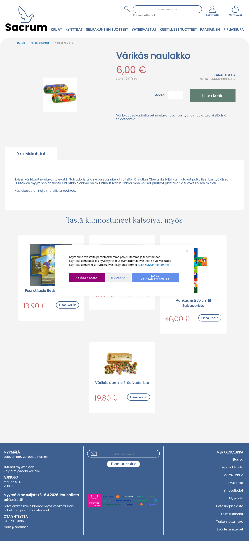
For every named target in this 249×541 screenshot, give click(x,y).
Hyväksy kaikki (87, 277)
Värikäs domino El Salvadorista (122, 382)
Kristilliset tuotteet (40, 42)
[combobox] (167, 9)
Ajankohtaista (232, 467)
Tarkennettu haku (145, 15)
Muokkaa (118, 277)
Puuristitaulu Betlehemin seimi (51, 290)
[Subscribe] (123, 464)
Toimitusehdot (232, 514)
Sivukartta (235, 483)
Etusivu (21, 42)
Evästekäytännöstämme (153, 265)
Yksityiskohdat (31, 154)
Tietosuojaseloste (229, 506)
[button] (212, 11)
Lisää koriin (67, 305)
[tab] (31, 153)
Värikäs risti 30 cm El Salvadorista (193, 303)
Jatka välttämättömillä (155, 278)
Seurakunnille (233, 475)
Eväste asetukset (230, 529)
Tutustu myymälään (18, 467)
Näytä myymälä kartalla (21, 471)
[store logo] (26, 18)
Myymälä (236, 498)
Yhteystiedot (233, 490)
